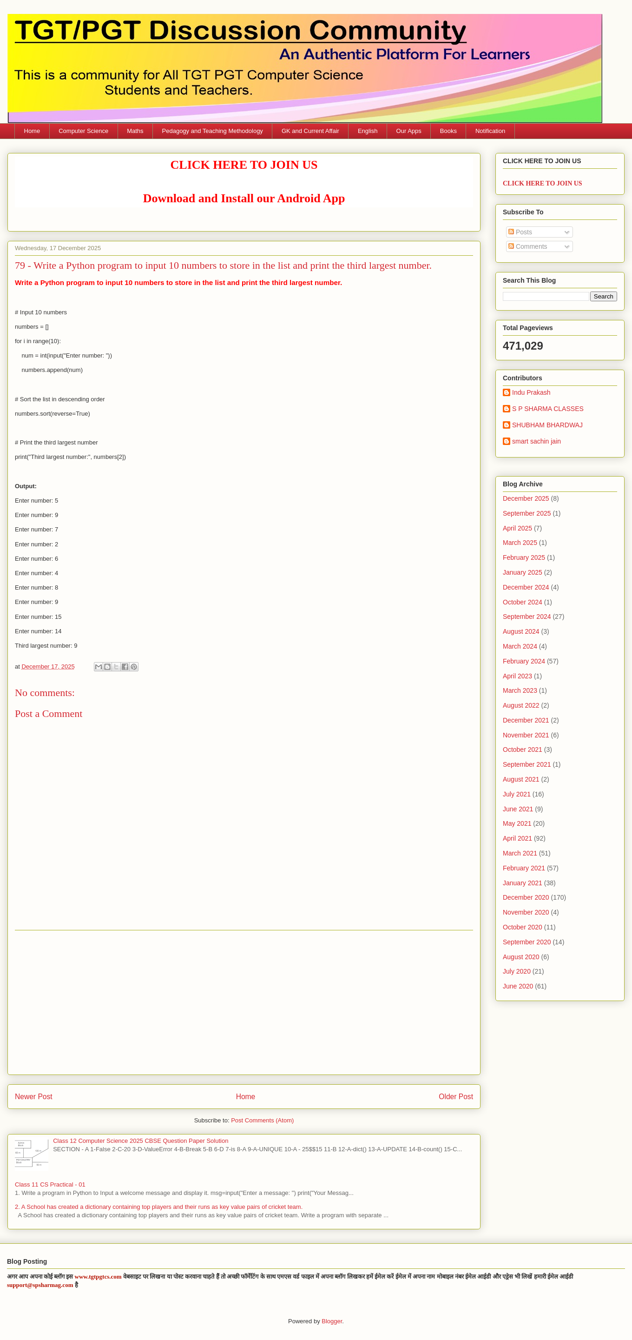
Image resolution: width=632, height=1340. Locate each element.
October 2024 (522, 602)
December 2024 (526, 587)
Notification (490, 130)
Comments (527, 246)
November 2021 (526, 735)
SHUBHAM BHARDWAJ (547, 425)
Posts (520, 232)
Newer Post (34, 1097)
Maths (135, 130)
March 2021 (520, 853)
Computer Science (83, 130)
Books (448, 130)
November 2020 (526, 912)
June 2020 (518, 986)
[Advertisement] (244, 1002)
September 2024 (527, 616)
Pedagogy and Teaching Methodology (212, 130)
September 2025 (527, 513)
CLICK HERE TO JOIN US (244, 165)
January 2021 (522, 883)
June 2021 (518, 809)
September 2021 (527, 764)
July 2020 (517, 971)
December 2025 (526, 498)
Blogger (332, 1321)
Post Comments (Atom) (262, 1120)
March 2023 (520, 690)
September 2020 (527, 942)
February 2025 (524, 557)
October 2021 (522, 749)
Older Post (456, 1097)
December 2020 (526, 897)
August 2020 (521, 957)
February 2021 (524, 868)
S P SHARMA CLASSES (548, 408)
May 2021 (517, 823)
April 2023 (517, 676)
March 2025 (520, 542)
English (368, 130)
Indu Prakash (531, 392)
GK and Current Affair (310, 130)
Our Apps (408, 130)
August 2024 (521, 631)
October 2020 (522, 927)
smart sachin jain (536, 441)
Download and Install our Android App (244, 198)
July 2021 (517, 794)
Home (32, 130)
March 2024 (520, 646)
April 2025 (517, 528)
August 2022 (521, 705)
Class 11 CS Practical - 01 (50, 1184)
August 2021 (521, 779)
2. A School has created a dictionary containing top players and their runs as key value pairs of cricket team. (159, 1206)
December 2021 (526, 720)
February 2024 (524, 661)
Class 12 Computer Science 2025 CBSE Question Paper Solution (140, 1140)
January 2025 (522, 572)
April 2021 (517, 838)
